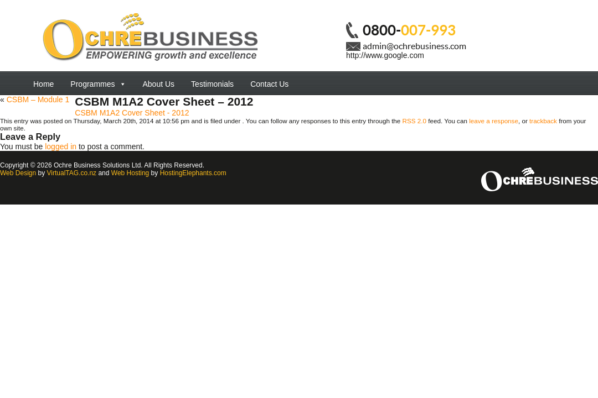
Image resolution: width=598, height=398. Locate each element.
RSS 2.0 (414, 120)
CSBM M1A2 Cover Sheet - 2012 (132, 112)
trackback (543, 120)
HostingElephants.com (193, 173)
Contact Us (269, 84)
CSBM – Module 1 (38, 99)
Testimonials (212, 84)
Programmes (98, 84)
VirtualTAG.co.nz (72, 173)
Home (43, 84)
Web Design (18, 173)
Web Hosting (130, 173)
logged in (60, 146)
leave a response (493, 120)
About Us (159, 84)
